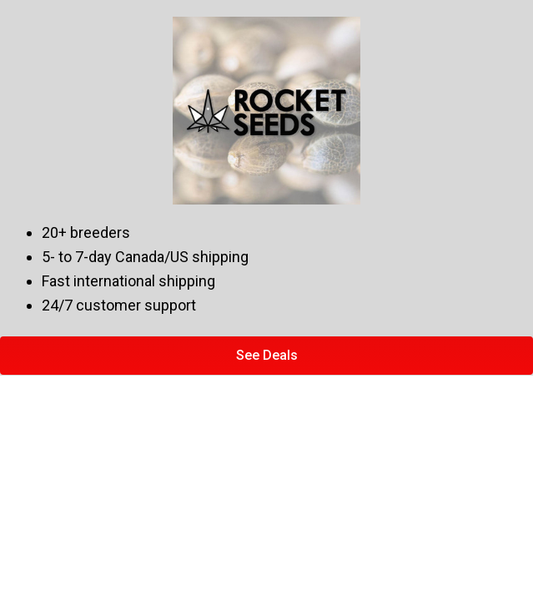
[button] (266, 355)
